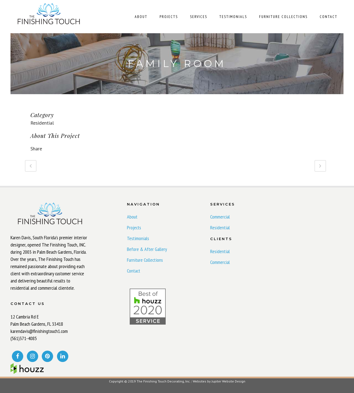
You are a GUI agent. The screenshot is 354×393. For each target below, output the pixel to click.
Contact (133, 271)
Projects (134, 228)
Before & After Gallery (147, 249)
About (132, 217)
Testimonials (138, 238)
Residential (220, 228)
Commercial (220, 217)
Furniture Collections (145, 260)
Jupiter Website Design (228, 381)
